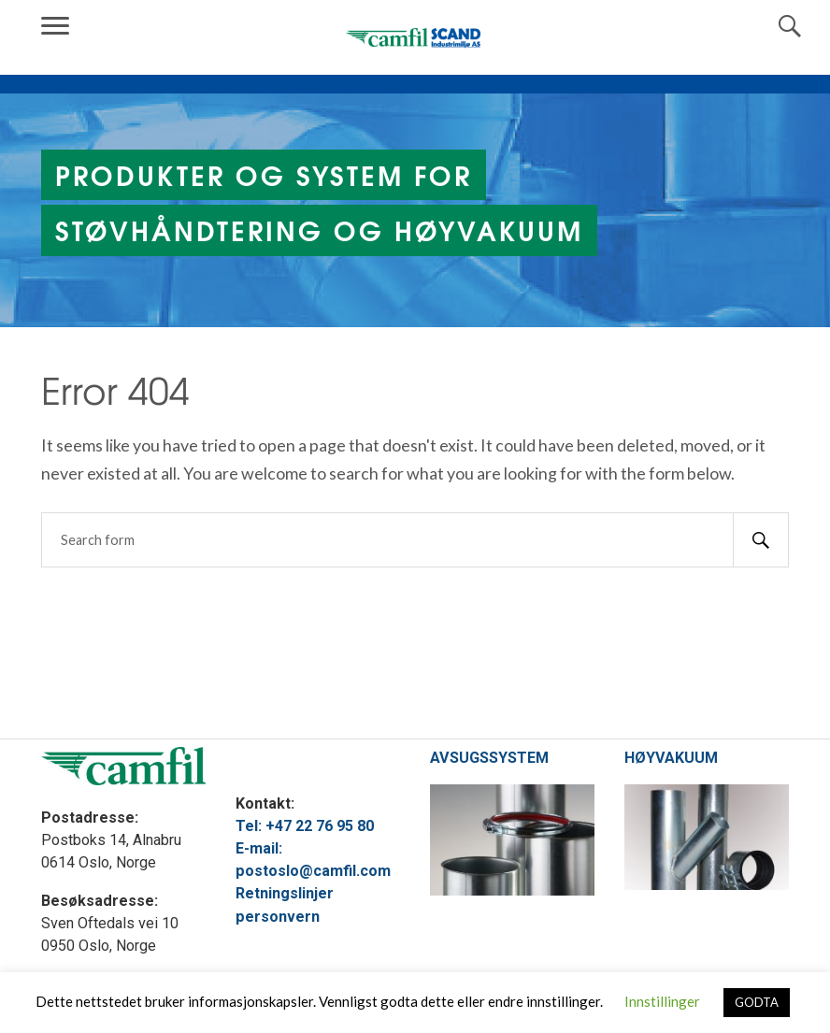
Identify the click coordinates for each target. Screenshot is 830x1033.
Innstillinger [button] (662, 1001)
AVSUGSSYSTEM (489, 758)
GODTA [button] (757, 1002)
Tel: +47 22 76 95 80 (305, 826)
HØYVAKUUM (671, 758)
